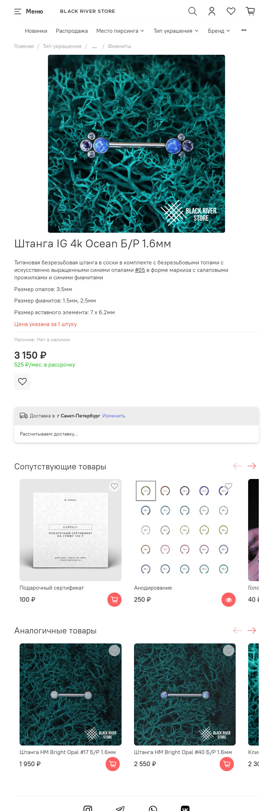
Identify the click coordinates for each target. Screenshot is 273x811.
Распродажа (72, 30)
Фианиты (119, 45)
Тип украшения (176, 30)
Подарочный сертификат (60, 579)
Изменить (113, 415)
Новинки (36, 30)
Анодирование (154, 579)
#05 (140, 269)
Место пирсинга (120, 30)
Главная (24, 45)
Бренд (219, 30)
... (94, 46)
